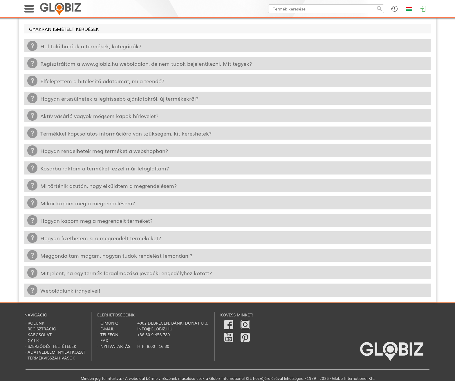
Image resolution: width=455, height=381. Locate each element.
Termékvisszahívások (51, 358)
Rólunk (36, 323)
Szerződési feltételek (52, 346)
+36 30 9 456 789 (153, 334)
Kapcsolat (40, 334)
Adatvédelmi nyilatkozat (56, 352)
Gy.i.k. (34, 340)
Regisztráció (42, 329)
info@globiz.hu (154, 329)
